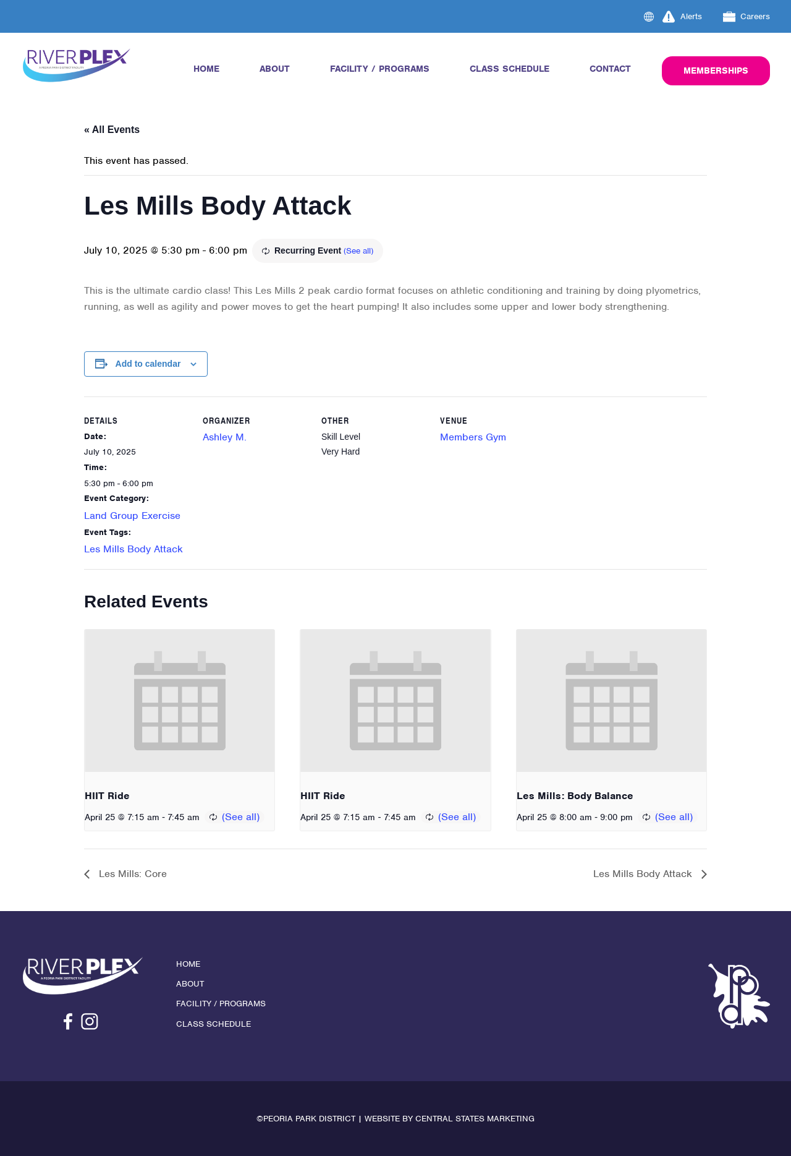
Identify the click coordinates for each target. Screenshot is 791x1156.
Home (206, 68)
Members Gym (473, 436)
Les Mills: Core (131, 873)
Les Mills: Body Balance (575, 795)
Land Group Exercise (132, 515)
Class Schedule (509, 68)
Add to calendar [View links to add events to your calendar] (148, 364)
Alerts (682, 17)
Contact (610, 68)
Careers (747, 17)
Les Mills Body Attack (133, 548)
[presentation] (179, 701)
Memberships (715, 70)
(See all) (358, 251)
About (275, 68)
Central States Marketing (475, 1118)
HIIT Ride (107, 795)
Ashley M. (225, 436)
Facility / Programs (379, 68)
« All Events (112, 129)
